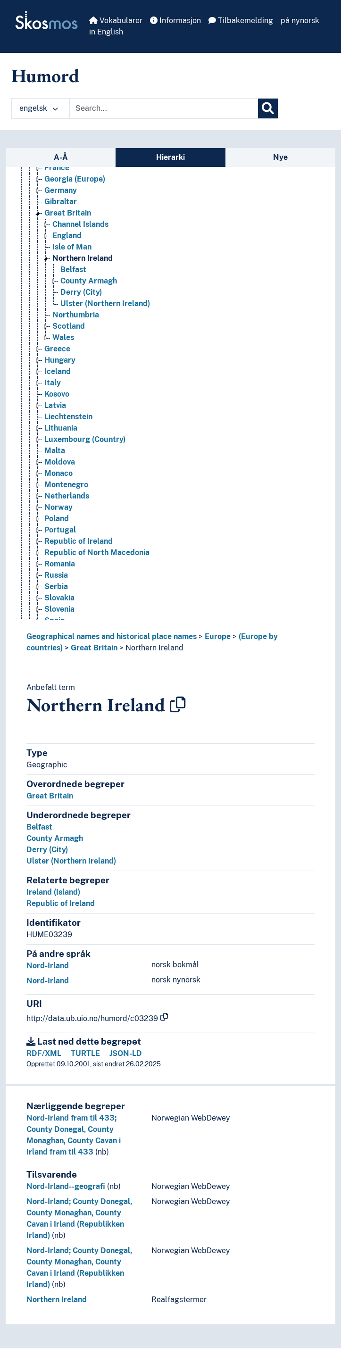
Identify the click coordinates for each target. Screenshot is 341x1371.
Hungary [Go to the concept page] (59, 360)
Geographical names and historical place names (111, 636)
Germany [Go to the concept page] (60, 190)
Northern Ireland (154, 647)
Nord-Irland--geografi (65, 1186)
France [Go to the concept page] (56, 167)
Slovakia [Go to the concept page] (59, 597)
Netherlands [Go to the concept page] (66, 495)
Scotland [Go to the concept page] (68, 326)
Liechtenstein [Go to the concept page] (68, 416)
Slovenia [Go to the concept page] (59, 609)
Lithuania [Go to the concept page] (60, 428)
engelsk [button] (38, 108)
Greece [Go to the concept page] (57, 348)
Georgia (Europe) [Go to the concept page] (74, 178)
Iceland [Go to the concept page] (57, 371)
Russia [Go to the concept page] (56, 575)
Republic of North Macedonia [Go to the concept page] (97, 552)
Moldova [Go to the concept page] (59, 461)
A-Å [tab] (61, 157)
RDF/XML (43, 1053)
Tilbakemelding (240, 20)
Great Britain (94, 647)
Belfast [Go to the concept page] (73, 269)
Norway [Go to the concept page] (58, 507)
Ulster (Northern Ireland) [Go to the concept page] (105, 303)
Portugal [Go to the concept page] (60, 529)
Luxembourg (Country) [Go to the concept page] (84, 439)
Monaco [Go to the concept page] (58, 473)
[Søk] (268, 108)
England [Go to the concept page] (67, 235)
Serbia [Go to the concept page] (56, 586)
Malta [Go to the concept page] (54, 450)
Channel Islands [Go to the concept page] (80, 224)
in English (106, 31)
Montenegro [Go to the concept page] (66, 484)
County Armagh (54, 838)
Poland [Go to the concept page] (56, 518)
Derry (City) (47, 849)
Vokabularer (115, 20)
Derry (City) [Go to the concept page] (81, 292)
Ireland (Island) (53, 892)
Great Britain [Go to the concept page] (67, 212)
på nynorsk (300, 20)
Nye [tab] (280, 157)
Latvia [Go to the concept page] (55, 405)
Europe (218, 636)
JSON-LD (125, 1053)
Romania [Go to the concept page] (59, 563)
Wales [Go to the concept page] (63, 337)
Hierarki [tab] (170, 157)
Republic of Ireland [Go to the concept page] (78, 541)
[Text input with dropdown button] (163, 108)
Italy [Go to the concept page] (52, 382)
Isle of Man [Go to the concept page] (71, 246)
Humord (45, 75)
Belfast (39, 827)
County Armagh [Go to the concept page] (88, 280)
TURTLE (85, 1053)
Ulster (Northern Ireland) (71, 860)
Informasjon (175, 20)
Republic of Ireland (60, 903)
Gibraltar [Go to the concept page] (60, 201)
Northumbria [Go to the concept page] (75, 314)
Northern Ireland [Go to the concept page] (82, 258)
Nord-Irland (47, 965)
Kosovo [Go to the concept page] (56, 394)
